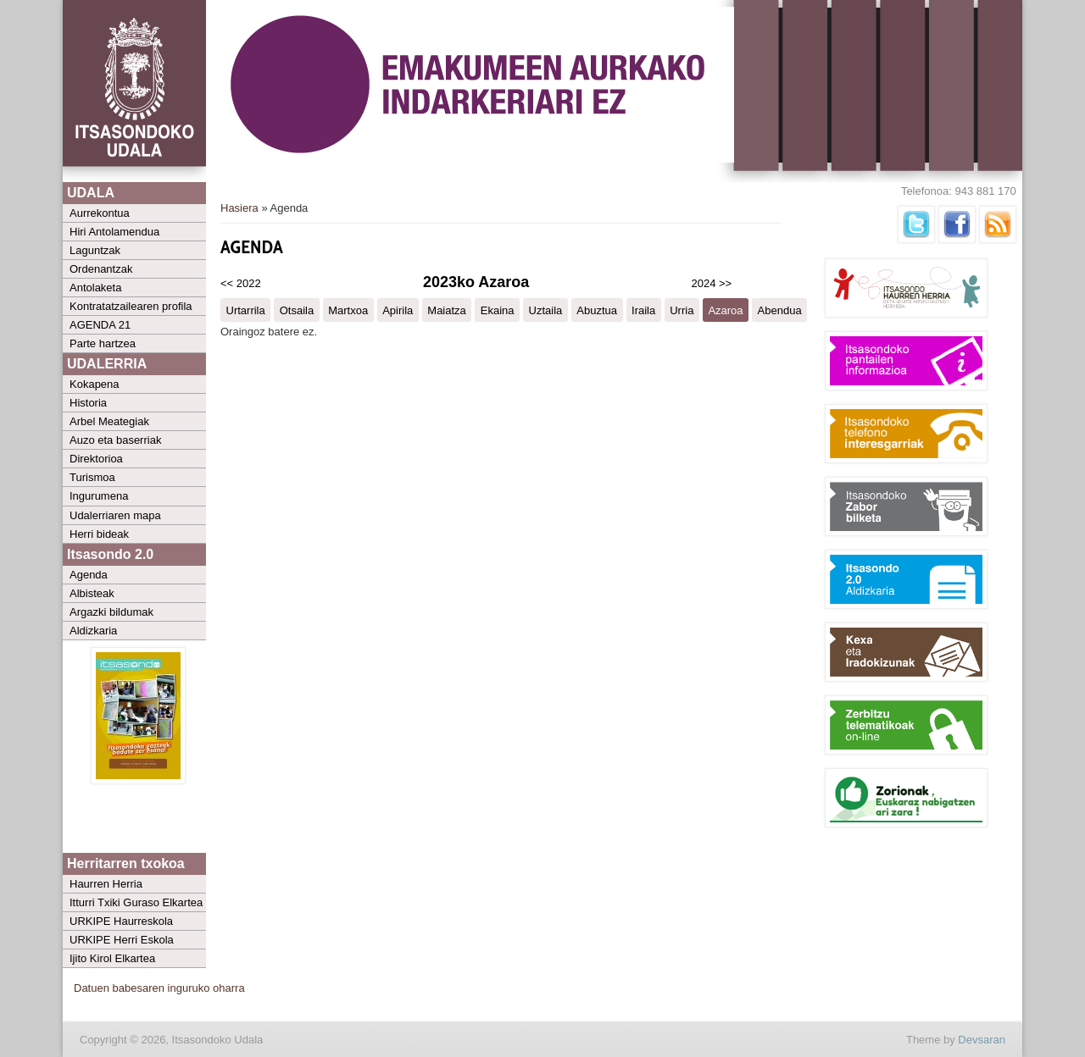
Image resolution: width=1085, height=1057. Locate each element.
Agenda (89, 574)
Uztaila (546, 309)
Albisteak (92, 593)
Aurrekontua (100, 213)
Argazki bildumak (111, 612)
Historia (88, 402)
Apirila (397, 309)
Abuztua (596, 309)
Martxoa (348, 309)
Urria (681, 309)
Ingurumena (99, 496)
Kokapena (95, 384)
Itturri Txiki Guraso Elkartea (136, 902)
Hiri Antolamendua (114, 231)
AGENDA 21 (100, 324)
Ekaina (498, 309)
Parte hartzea (103, 343)
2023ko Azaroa (476, 282)
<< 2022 (240, 283)
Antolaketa (95, 287)
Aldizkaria (93, 630)
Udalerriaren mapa (115, 515)
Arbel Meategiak (109, 421)
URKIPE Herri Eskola (122, 939)
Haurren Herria (106, 883)
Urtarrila (245, 309)
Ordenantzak (101, 269)
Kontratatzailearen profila (131, 306)
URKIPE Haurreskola (121, 921)
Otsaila (297, 309)
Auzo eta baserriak (115, 440)
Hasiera (239, 208)
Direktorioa (96, 458)
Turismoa (92, 477)
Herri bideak (99, 534)
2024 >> (712, 283)
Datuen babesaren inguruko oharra (159, 988)
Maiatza (446, 309)
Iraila (643, 309)
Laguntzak (95, 250)
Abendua (780, 309)
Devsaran (981, 1039)
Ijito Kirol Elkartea (112, 958)
